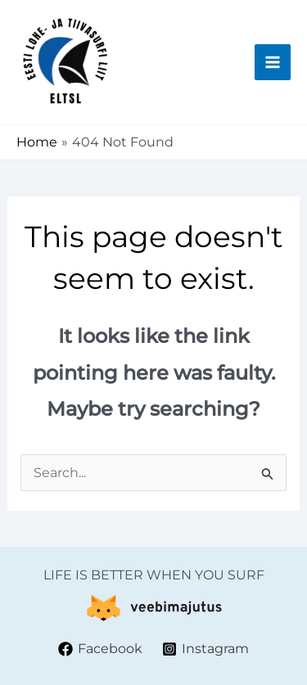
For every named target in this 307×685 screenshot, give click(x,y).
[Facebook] (99, 649)
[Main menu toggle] (273, 62)
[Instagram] (206, 649)
